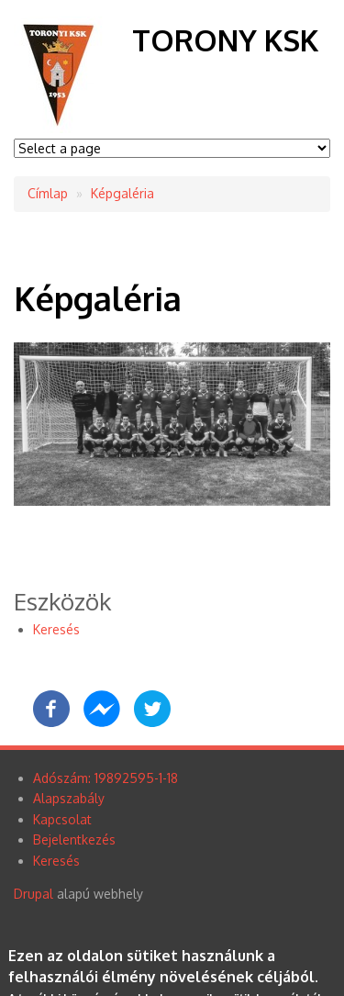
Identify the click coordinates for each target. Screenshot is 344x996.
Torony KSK (225, 40)
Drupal (33, 893)
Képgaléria (122, 193)
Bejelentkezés (74, 839)
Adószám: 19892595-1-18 (105, 778)
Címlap (48, 193)
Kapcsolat (62, 819)
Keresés (56, 629)
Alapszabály (69, 798)
